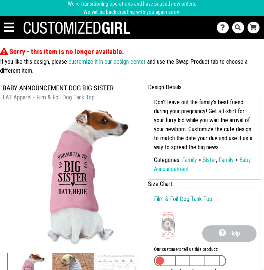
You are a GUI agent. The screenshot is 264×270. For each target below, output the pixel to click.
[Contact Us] (224, 27)
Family (189, 160)
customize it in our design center (107, 61)
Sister (209, 160)
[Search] (240, 27)
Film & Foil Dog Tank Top (183, 198)
